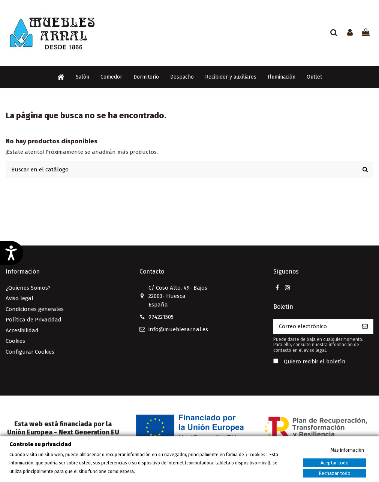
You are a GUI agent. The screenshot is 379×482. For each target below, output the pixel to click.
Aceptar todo (335, 463)
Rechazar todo (335, 473)
